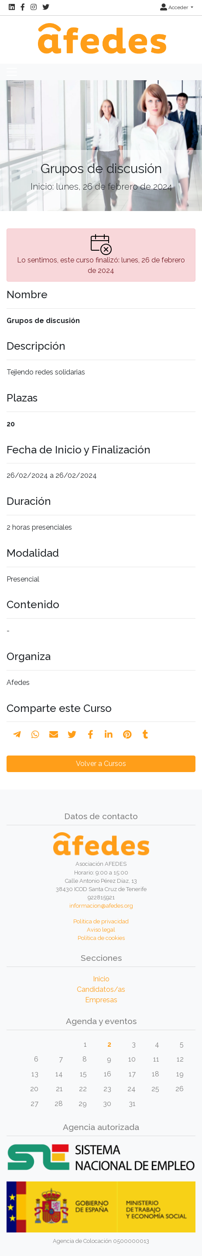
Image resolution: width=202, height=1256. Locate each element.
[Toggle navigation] (12, 72)
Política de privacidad (101, 921)
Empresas (101, 1000)
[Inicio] (101, 34)
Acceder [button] (174, 7)
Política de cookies (101, 938)
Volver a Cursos (101, 763)
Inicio (101, 979)
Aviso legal (101, 929)
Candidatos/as (101, 989)
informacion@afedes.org (101, 905)
